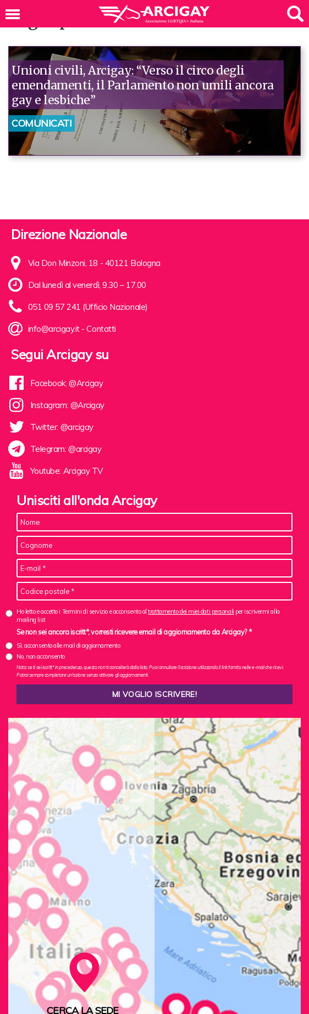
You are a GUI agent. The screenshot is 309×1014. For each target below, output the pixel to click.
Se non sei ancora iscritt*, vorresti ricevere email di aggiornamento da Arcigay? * (133, 631)
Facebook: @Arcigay (66, 383)
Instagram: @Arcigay (67, 405)
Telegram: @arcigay (66, 449)
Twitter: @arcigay (61, 427)
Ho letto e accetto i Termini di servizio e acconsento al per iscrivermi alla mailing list (148, 616)
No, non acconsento (40, 656)
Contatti (100, 329)
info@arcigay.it (54, 329)
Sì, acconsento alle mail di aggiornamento (68, 645)
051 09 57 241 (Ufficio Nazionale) (88, 307)
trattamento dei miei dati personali (191, 611)
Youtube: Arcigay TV (66, 471)
